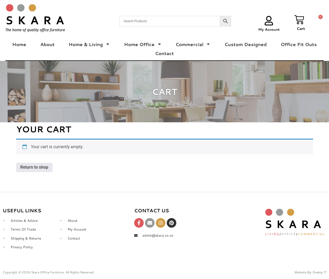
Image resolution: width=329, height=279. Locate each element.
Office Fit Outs (299, 44)
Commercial (193, 44)
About (47, 44)
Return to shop (34, 167)
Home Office (143, 44)
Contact (164, 53)
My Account (269, 29)
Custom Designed (246, 44)
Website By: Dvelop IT (310, 272)
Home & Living (89, 44)
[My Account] (269, 20)
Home (19, 44)
